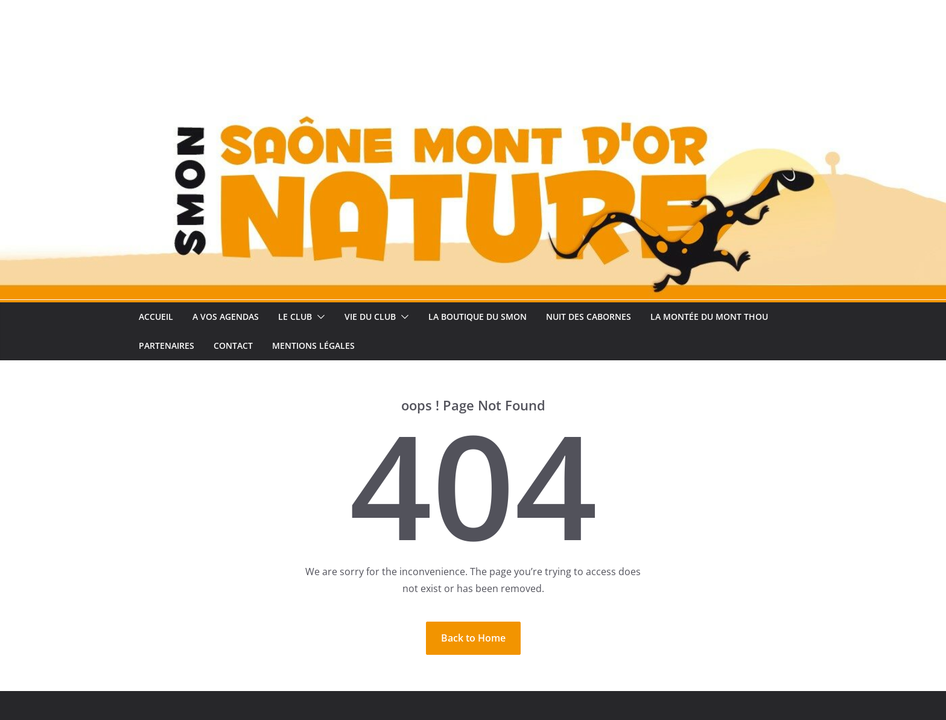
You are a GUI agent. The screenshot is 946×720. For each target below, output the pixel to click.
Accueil (156, 316)
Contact (233, 345)
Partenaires (166, 345)
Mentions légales (313, 345)
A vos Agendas (225, 316)
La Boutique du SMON (477, 316)
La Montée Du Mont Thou (709, 316)
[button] (318, 316)
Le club (295, 316)
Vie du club (370, 316)
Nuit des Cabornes (588, 316)
